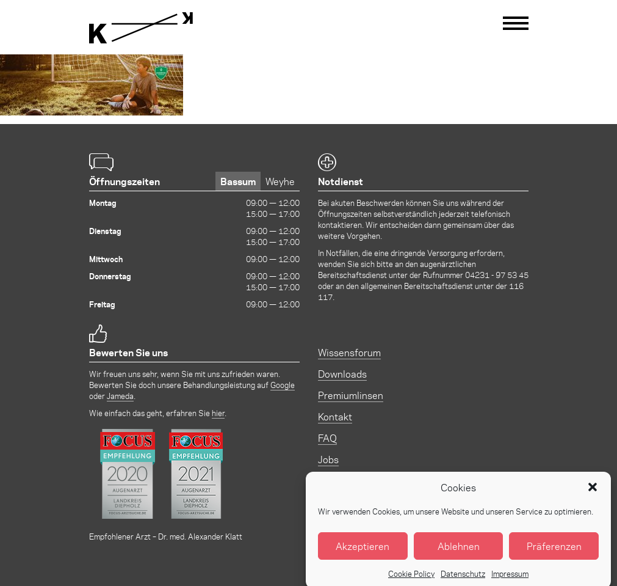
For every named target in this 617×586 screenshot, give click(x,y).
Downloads (342, 373)
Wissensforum (349, 352)
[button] (592, 493)
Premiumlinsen (350, 395)
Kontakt (335, 416)
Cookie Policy (411, 579)
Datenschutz (463, 579)
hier (218, 413)
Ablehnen (459, 551)
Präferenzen (554, 551)
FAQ (327, 437)
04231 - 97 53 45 (497, 274)
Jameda (120, 395)
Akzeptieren (362, 551)
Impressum (510, 579)
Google (282, 384)
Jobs (328, 459)
